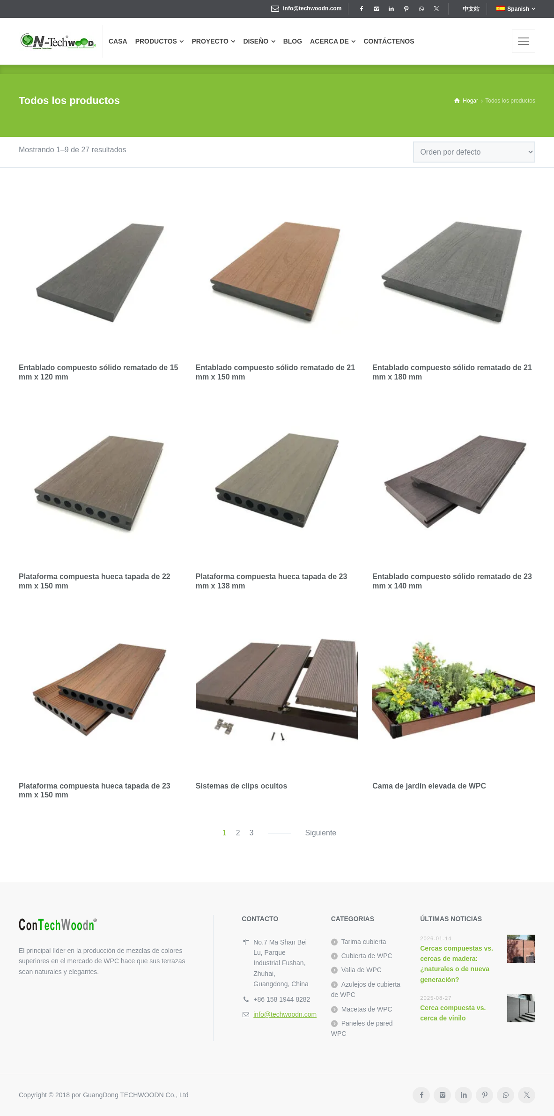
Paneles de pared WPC (362, 1028)
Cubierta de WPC (366, 956)
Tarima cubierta (363, 941)
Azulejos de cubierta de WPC (365, 989)
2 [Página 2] (238, 833)
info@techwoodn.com (312, 8)
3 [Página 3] (252, 833)
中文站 (471, 9)
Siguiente (321, 833)
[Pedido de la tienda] (474, 152)
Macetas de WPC (366, 1009)
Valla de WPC (361, 970)
